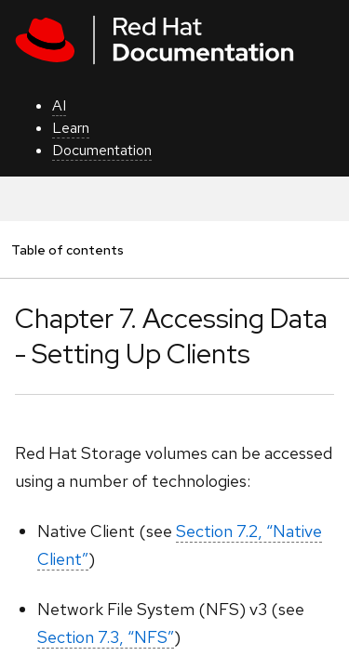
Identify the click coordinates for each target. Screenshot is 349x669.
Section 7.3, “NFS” (105, 637)
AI (59, 105)
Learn (70, 128)
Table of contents (67, 249)
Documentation (102, 150)
